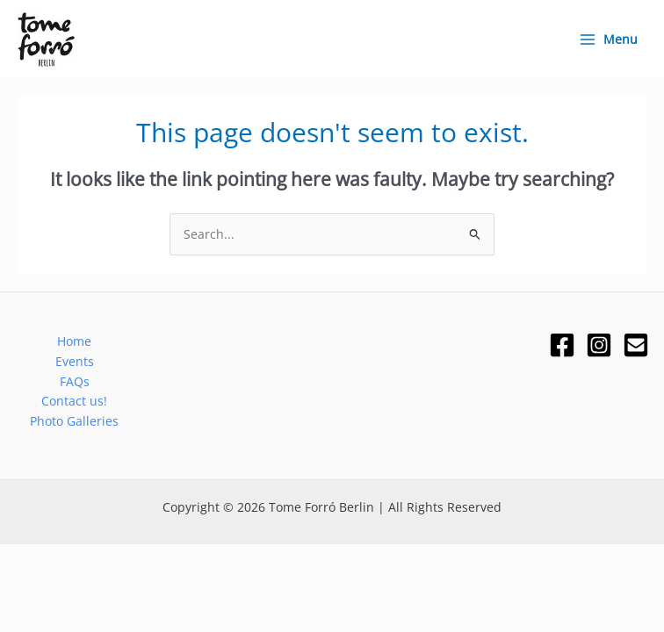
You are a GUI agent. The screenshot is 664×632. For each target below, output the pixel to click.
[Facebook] (562, 345)
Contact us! (74, 400)
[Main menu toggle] (607, 39)
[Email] (636, 345)
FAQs (75, 381)
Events (74, 361)
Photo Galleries (74, 421)
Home (74, 341)
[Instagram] (599, 345)
